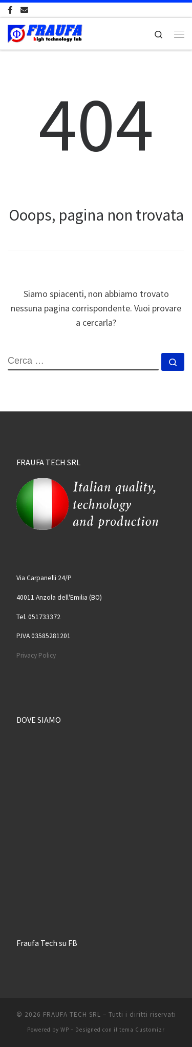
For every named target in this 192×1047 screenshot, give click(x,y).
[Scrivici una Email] (24, 10)
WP (64, 1029)
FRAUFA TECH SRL (72, 1014)
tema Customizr (142, 1029)
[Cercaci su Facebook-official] (10, 10)
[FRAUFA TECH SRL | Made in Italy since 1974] (45, 32)
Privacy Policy (36, 655)
